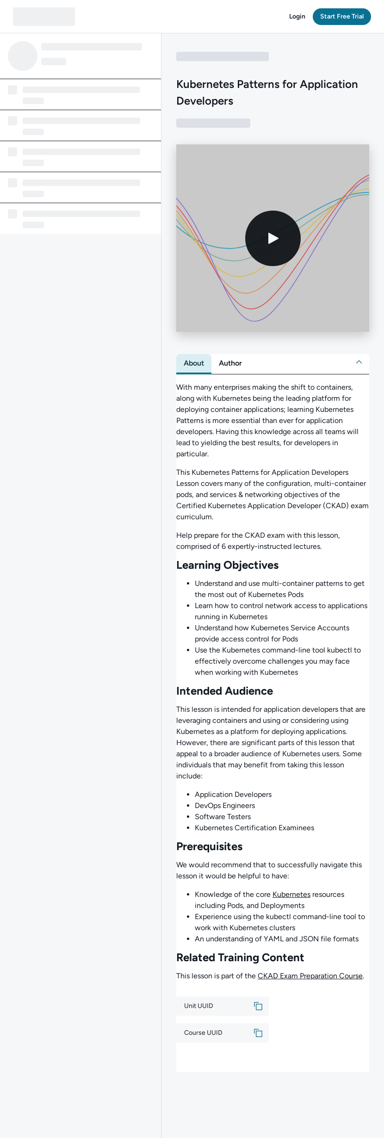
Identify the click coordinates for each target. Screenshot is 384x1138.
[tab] (193, 363)
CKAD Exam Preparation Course (310, 975)
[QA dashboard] (44, 17)
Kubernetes (291, 894)
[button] (297, 16)
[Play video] (273, 238)
